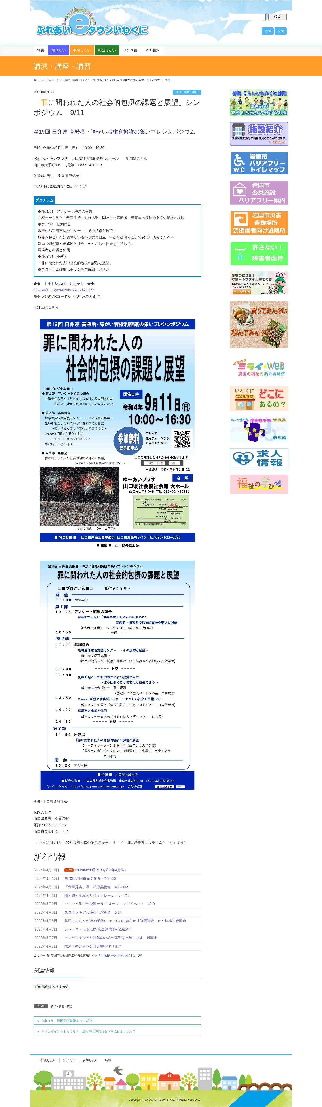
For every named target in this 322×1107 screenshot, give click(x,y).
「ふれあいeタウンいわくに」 (117, 955)
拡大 (281, 31)
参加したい (90, 1060)
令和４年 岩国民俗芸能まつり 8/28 (66, 1020)
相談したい (48, 1060)
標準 (268, 31)
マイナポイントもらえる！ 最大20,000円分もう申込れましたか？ (88, 1031)
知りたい (69, 1060)
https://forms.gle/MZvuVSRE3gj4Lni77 (64, 290)
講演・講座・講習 (187, 92)
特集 (108, 1060)
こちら (142, 158)
